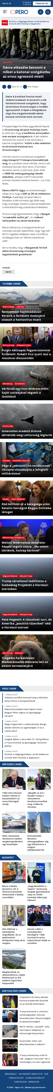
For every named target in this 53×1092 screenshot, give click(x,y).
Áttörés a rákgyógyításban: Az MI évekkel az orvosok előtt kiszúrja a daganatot (29, 22)
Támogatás (41, 3)
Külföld (7, 62)
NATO (8, 272)
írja (43, 180)
